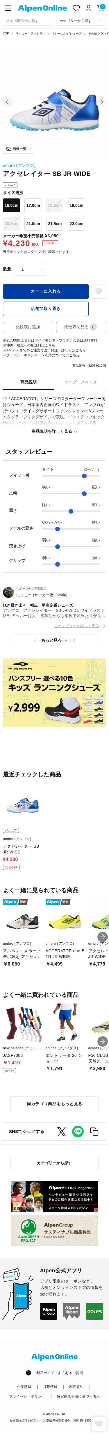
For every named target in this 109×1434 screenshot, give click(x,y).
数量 (7, 269)
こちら (50, 345)
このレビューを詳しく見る (76, 626)
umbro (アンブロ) (19, 165)
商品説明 (28, 382)
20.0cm (11, 223)
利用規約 (76, 1387)
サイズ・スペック (81, 382)
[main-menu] (8, 8)
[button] (8, 102)
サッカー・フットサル (30, 33)
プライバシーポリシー (27, 1396)
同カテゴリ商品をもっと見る (54, 1103)
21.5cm (55, 223)
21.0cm (33, 223)
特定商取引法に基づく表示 (78, 1396)
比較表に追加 (28, 326)
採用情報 (50, 1387)
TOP (6, 33)
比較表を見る (80, 327)
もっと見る (51, 640)
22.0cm (76, 223)
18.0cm (55, 205)
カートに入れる (46, 291)
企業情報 (24, 1387)
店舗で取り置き (46, 308)
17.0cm (33, 205)
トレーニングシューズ (67, 33)
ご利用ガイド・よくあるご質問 (58, 1373)
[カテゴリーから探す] (81, 21)
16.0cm (11, 205)
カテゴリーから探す (54, 1163)
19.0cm (76, 205)
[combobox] (28, 21)
